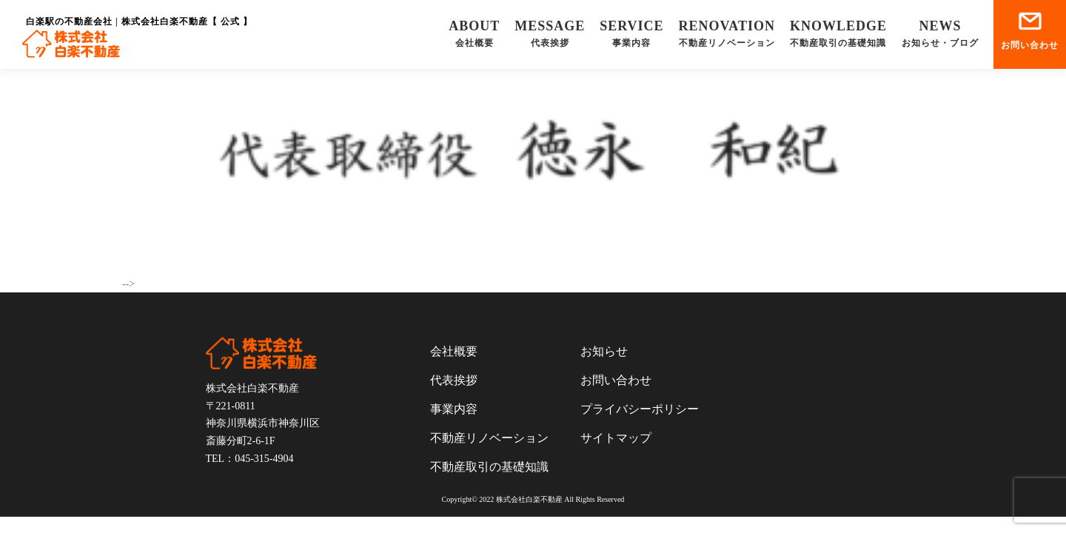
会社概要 (474, 32)
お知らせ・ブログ (940, 32)
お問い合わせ (1030, 30)
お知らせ (604, 351)
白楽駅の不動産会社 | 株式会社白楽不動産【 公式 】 (139, 21)
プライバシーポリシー (639, 409)
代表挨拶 (549, 32)
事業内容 (631, 32)
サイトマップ (615, 438)
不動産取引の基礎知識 (838, 32)
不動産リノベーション (727, 32)
